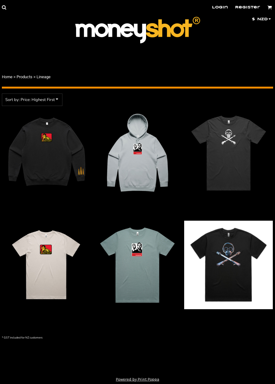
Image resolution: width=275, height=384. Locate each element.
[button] (4, 7)
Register (247, 7)
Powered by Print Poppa (137, 379)
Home (7, 76)
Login (220, 7)
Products (24, 76)
